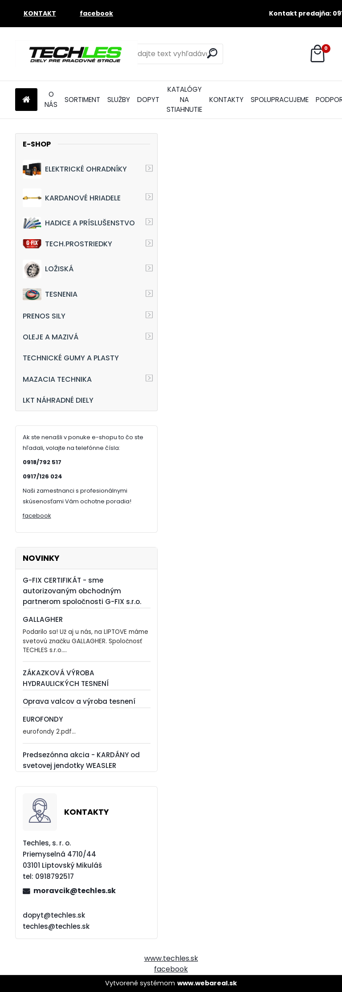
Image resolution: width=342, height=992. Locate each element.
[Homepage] (26, 100)
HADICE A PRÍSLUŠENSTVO (79, 222)
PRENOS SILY (44, 316)
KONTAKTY (226, 99)
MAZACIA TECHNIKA (57, 379)
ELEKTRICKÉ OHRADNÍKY (75, 169)
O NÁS (51, 99)
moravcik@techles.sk (74, 891)
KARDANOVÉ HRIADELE (72, 197)
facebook (37, 515)
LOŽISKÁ (48, 269)
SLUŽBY (118, 99)
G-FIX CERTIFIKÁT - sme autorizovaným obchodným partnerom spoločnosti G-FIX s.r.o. (82, 591)
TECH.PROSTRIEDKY (67, 244)
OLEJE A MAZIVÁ (50, 337)
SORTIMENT (82, 99)
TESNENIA (50, 294)
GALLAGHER (43, 619)
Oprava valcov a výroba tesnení (79, 701)
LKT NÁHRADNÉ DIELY (58, 400)
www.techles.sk (171, 958)
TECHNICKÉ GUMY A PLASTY (71, 358)
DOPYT (148, 99)
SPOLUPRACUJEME (280, 99)
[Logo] (76, 54)
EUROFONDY (43, 719)
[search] (212, 53)
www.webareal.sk (207, 983)
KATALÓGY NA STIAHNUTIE (184, 99)
